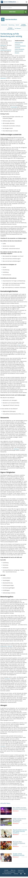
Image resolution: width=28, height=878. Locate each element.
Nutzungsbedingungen (9, 872)
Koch (19, 345)
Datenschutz (21, 872)
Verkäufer (10, 646)
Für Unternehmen (6, 873)
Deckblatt (7, 678)
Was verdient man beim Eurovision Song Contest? (20, 808)
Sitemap (16, 873)
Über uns (13, 870)
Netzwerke (17, 47)
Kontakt (6, 870)
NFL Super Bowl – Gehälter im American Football (19, 843)
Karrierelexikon (11, 19)
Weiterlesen (15, 811)
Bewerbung (3, 45)
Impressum (21, 870)
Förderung (16, 448)
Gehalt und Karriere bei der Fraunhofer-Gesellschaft (19, 820)
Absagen (17, 52)
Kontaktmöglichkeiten (20, 45)
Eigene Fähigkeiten (19, 49)
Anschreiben (14, 107)
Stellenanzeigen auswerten (19, 43)
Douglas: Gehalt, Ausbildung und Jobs (18, 854)
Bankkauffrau (3, 646)
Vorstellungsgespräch (5, 50)
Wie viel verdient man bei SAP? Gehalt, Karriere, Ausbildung (20, 831)
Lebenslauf (3, 78)
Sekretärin (3, 746)
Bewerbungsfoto (19, 51)
